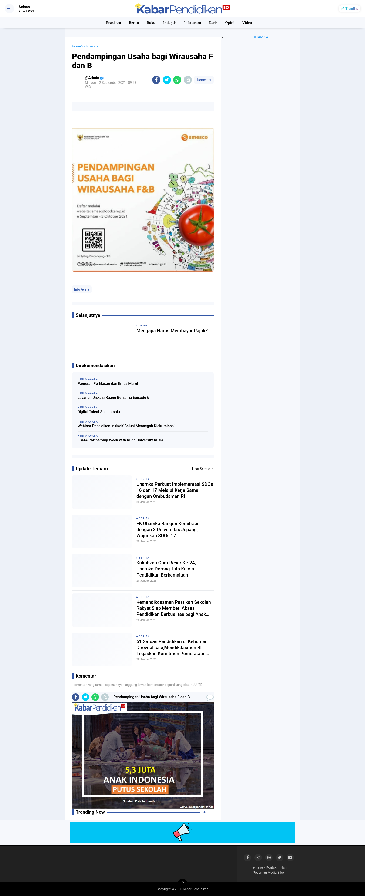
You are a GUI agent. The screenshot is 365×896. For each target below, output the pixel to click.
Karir (213, 22)
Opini (229, 22)
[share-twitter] (167, 80)
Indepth (169, 22)
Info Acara (192, 22)
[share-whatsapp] (177, 80)
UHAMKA (260, 37)
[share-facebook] (156, 80)
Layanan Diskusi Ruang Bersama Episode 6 (113, 397)
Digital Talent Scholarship (99, 411)
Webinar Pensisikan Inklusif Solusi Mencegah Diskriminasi (126, 426)
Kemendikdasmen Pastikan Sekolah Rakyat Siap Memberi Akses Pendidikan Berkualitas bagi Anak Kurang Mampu (173, 608)
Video (247, 22)
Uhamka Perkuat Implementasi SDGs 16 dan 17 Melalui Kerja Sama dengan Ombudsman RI (174, 490)
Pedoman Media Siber (269, 872)
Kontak (271, 867)
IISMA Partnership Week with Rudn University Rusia (120, 440)
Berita (134, 22)
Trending (351, 8)
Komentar (203, 80)
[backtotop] (182, 883)
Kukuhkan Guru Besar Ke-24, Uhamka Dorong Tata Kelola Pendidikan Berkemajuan (166, 569)
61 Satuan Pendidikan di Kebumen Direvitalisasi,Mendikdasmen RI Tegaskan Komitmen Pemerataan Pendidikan (172, 648)
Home (76, 46)
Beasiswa (113, 22)
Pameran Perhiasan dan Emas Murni (108, 383)
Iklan (283, 867)
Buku (151, 22)
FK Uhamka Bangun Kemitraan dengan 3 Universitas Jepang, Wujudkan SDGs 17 (168, 529)
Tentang (257, 867)
